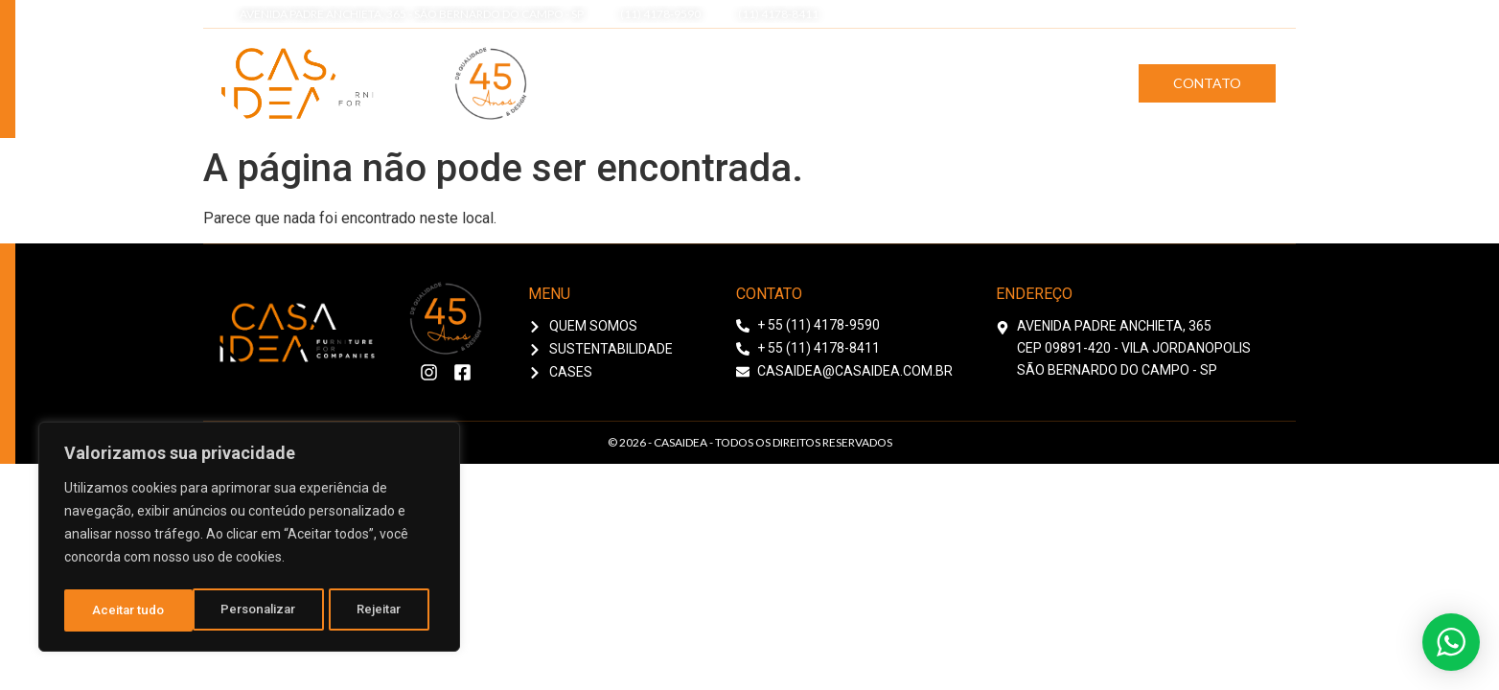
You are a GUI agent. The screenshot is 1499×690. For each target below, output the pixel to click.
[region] (249, 539)
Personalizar (130, 610)
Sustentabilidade (944, 83)
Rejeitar (252, 610)
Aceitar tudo (372, 610)
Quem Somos (794, 83)
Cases (1070, 83)
